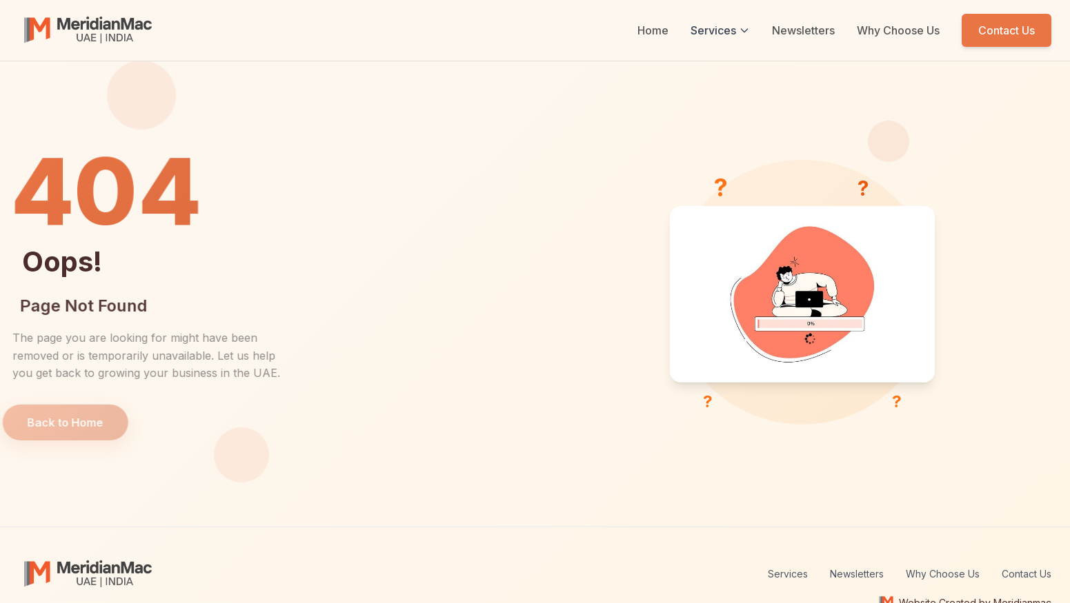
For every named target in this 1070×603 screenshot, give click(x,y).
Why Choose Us (898, 30)
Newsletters (803, 30)
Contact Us (1006, 30)
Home (652, 30)
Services (720, 30)
